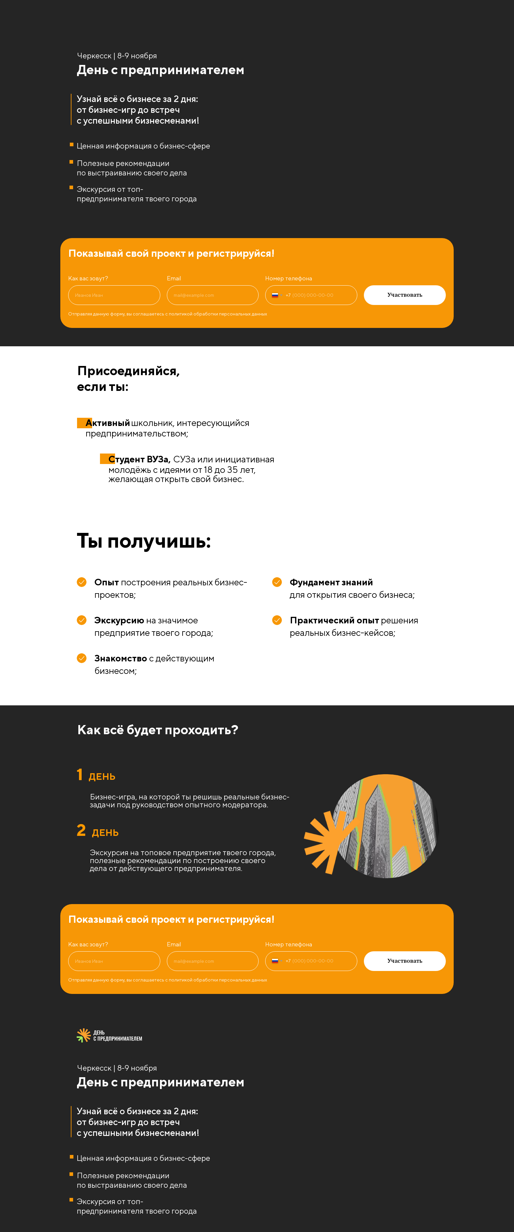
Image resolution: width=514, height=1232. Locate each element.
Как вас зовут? (88, 278)
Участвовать (404, 295)
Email (174, 278)
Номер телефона (288, 278)
